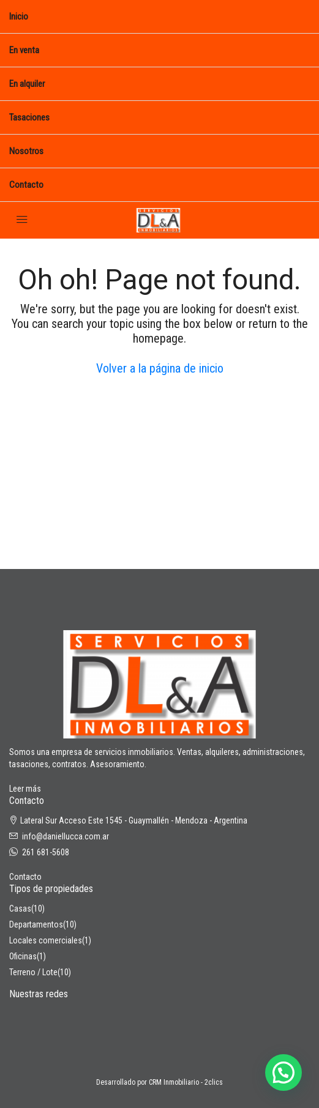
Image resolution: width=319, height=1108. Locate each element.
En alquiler (27, 83)
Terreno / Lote (33, 972)
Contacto (26, 184)
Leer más (25, 789)
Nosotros (26, 151)
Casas (20, 908)
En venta (24, 50)
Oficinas (23, 956)
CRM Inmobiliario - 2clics (186, 1082)
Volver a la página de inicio (159, 368)
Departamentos (36, 924)
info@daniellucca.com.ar (65, 836)
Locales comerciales (45, 940)
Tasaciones (29, 117)
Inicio (18, 16)
